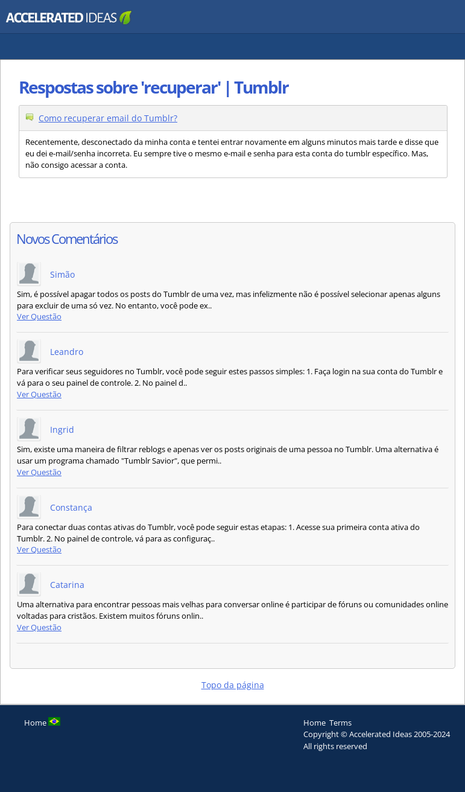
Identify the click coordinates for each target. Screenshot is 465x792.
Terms (340, 722)
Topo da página (232, 685)
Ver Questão (39, 316)
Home (314, 722)
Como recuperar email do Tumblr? (108, 118)
